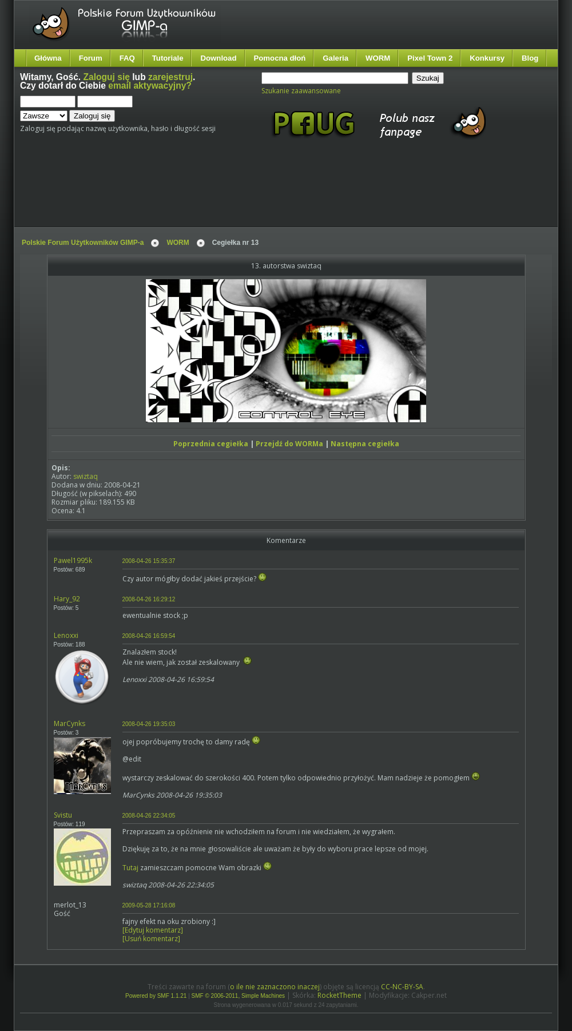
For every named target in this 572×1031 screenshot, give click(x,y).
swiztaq (85, 476)
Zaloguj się (107, 77)
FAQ (127, 58)
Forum (90, 58)
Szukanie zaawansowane (301, 91)
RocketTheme (339, 995)
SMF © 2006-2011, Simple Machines (238, 996)
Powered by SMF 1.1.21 (155, 996)
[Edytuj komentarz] (152, 930)
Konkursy (487, 58)
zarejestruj (170, 77)
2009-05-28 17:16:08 (149, 905)
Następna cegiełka (365, 444)
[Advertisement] (234, 193)
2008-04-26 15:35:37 (149, 561)
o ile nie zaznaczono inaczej (275, 987)
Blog (530, 58)
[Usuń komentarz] (151, 938)
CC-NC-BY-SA (402, 987)
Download (218, 58)
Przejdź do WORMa (289, 444)
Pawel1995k (73, 560)
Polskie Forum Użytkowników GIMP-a (83, 243)
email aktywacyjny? (150, 85)
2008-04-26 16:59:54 (149, 636)
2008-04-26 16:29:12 (149, 599)
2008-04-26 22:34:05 (149, 815)
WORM (378, 58)
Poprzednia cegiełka (210, 444)
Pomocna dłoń (280, 58)
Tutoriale (168, 58)
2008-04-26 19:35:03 (149, 724)
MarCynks (69, 723)
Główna (48, 58)
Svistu (63, 815)
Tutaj (130, 868)
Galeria (335, 58)
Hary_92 (67, 599)
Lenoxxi (66, 635)
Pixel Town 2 (429, 58)
